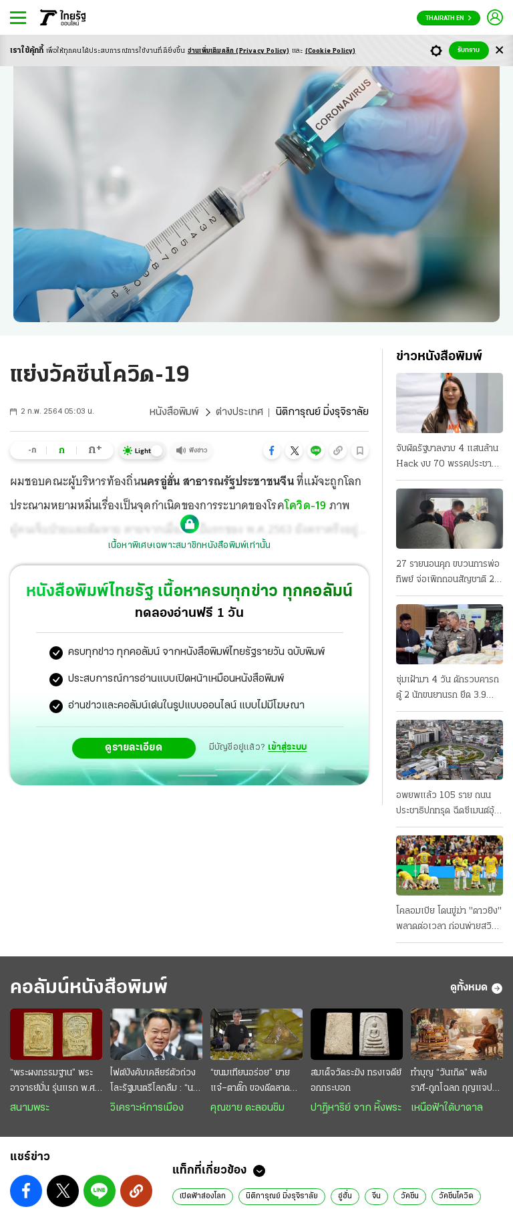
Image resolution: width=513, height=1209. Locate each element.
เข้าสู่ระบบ (287, 748)
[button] (272, 450)
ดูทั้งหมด (476, 988)
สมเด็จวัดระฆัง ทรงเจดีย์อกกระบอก (356, 1080)
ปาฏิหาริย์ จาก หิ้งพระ (356, 1108)
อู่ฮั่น (345, 1196)
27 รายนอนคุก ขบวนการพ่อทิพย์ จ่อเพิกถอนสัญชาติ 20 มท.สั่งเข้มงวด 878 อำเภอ (448, 573)
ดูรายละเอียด (133, 748)
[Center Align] (499, 50)
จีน (376, 1196)
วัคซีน (410, 1196)
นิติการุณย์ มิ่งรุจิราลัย (282, 1196)
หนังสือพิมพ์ (174, 412)
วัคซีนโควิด (456, 1196)
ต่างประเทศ (239, 412)
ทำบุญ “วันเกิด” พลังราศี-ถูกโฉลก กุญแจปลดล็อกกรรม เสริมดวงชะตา (457, 1082)
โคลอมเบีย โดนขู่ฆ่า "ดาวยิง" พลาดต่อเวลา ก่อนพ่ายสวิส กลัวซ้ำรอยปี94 (449, 920)
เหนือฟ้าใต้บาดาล (447, 1108)
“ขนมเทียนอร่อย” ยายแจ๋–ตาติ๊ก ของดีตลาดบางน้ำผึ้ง (250, 1082)
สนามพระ (29, 1108)
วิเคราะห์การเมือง (147, 1108)
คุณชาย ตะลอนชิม (247, 1108)
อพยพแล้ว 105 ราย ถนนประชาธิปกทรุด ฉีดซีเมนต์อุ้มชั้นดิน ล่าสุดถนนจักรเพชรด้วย (448, 805)
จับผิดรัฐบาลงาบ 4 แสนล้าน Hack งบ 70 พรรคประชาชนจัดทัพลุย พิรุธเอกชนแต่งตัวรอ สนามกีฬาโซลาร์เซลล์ (449, 458)
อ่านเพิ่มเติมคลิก (239, 51)
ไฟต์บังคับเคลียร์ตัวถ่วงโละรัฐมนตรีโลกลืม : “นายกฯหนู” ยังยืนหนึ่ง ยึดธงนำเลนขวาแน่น (156, 1082)
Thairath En (448, 18)
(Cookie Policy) (330, 51)
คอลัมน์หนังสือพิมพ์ (89, 988)
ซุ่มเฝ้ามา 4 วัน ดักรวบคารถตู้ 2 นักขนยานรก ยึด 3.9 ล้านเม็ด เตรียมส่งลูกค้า (447, 689)
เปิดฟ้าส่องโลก (203, 1196)
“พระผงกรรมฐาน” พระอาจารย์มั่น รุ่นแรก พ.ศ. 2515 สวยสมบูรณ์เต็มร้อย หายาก (53, 1082)
